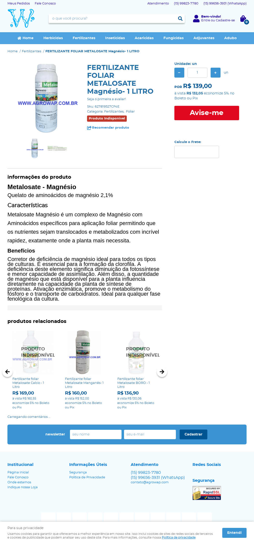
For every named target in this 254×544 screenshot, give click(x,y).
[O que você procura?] (180, 18)
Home (28, 38)
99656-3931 (225, 3)
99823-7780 (186, 3)
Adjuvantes (203, 38)
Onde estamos (19, 482)
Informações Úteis (88, 465)
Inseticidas (115, 38)
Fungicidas (173, 38)
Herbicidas (53, 38)
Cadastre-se (225, 20)
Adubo (230, 38)
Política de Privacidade (87, 477)
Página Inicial (18, 472)
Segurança (78, 472)
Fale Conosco (45, 3)
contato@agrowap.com (150, 482)
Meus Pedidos (18, 3)
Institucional (20, 465)
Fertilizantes (84, 38)
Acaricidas (144, 38)
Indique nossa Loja (22, 487)
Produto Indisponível (32, 352)
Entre (205, 20)
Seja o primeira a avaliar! (106, 99)
